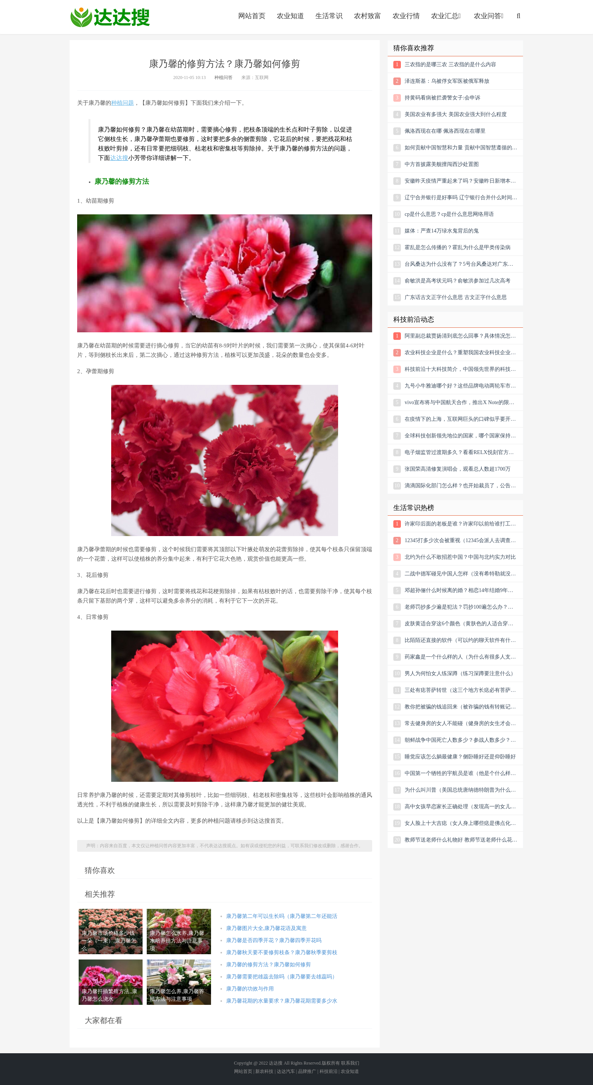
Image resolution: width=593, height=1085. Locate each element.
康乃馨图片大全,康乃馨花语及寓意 (266, 928)
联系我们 (350, 1063)
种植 (117, 103)
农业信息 (110, 17)
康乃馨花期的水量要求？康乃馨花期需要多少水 (281, 1001)
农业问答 (489, 16)
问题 (128, 103)
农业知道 (290, 16)
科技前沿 (329, 1071)
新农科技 (264, 1071)
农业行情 (406, 16)
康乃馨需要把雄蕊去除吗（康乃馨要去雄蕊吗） (281, 977)
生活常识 (329, 16)
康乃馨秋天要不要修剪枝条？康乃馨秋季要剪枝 (281, 952)
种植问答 (223, 77)
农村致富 (367, 16)
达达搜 (119, 158)
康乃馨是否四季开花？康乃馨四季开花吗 (273, 940)
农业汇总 (447, 16)
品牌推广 (307, 1071)
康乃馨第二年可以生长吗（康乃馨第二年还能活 (281, 916)
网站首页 (251, 16)
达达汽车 (286, 1071)
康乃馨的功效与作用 (250, 989)
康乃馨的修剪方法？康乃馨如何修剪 (268, 964)
